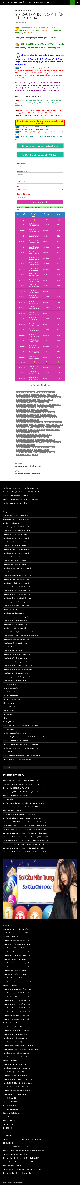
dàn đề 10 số (52, 395)
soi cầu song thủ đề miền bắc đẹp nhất (16, 602)
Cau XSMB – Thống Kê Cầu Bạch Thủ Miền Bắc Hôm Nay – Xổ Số (24, 492)
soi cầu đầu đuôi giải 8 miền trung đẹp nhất (18, 665)
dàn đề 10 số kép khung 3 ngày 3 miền (49, 405)
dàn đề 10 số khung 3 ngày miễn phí (27, 420)
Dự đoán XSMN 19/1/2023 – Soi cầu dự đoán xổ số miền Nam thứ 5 (25, 852)
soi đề (35, 455)
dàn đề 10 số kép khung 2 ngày (39, 402)
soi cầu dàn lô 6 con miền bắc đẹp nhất (16, 553)
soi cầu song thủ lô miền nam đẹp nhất (16, 639)
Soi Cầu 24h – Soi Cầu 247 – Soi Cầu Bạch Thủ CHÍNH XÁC (22, 725)
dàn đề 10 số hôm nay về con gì (26, 400)
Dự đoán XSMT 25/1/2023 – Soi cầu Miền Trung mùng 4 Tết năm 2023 (26, 840)
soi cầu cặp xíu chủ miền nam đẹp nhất (16, 617)
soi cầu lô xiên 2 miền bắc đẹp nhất (15, 557)
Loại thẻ (19, 179)
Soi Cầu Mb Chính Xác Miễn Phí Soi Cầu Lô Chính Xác (20, 488)
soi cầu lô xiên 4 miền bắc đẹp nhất (15, 564)
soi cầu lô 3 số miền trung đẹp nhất (15, 662)
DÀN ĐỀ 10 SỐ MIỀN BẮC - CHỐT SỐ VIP (27, 432)
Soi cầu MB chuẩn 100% (23, 11)
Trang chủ (6, 512)
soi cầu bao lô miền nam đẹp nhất (15, 613)
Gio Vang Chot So (8, 722)
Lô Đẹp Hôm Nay (8, 710)
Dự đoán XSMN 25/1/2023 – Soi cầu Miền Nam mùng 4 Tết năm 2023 (25, 837)
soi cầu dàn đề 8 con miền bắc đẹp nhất (40, 464)
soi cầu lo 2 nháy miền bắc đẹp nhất (15, 545)
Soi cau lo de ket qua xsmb (29, 30)
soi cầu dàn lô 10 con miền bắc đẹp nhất (17, 542)
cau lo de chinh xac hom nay (26, 392)
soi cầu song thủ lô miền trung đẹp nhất (17, 677)
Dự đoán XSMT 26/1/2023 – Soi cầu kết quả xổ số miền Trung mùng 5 (25, 829)
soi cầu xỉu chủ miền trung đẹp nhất (16, 680)
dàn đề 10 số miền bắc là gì (25, 440)
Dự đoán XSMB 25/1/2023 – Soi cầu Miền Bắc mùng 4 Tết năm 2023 (25, 833)
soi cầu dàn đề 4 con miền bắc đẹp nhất (17, 587)
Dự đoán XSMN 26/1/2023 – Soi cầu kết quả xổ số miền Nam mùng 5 (25, 825)
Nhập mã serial (22, 171)
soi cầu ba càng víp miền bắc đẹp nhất (16, 579)
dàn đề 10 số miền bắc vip (24, 450)
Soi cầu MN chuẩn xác (10, 609)
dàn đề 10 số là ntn (23, 427)
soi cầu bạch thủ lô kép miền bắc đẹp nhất (18, 530)
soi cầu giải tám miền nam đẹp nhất (15, 624)
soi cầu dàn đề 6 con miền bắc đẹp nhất (17, 590)
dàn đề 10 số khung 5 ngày (53, 422)
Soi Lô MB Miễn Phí (9, 714)
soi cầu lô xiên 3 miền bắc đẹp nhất (15, 560)
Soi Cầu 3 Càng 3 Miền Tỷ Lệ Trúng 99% (16, 495)
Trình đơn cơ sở (77, 2)
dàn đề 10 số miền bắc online (25, 445)
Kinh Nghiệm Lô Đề (9, 684)
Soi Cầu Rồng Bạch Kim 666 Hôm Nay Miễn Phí (18, 759)
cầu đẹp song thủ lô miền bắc (40, 385)
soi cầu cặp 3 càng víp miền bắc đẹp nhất (17, 575)
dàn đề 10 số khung (23, 410)
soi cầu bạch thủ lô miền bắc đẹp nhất (16, 534)
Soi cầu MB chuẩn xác (10, 572)
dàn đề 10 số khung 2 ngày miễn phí (27, 415)
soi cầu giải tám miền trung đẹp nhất (16, 673)
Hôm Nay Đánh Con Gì (10, 695)
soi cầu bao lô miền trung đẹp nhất (15, 650)
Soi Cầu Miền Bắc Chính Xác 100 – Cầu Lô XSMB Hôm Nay (22, 755)
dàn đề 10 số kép (22, 402)
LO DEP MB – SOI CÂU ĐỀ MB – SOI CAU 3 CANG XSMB (26, 2)
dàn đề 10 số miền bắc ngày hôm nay (28, 442)
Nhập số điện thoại (23, 194)
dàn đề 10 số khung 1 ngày (40, 410)
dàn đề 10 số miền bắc (53, 430)
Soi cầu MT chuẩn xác (10, 647)
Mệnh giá (20, 186)
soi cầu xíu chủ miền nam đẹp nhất (15, 643)
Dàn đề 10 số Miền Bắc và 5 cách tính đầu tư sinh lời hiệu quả (35, 447)
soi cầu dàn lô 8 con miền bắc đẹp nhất (16, 538)
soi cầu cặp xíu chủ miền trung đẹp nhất (17, 654)
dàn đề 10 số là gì (22, 425)
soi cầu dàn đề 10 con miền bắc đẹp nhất (17, 598)
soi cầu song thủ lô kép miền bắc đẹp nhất (17, 568)
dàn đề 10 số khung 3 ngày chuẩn (46, 417)
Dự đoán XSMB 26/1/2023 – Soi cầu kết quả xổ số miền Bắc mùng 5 (25, 822)
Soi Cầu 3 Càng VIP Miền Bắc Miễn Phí (15, 503)
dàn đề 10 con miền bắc (39, 395)
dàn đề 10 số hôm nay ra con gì (26, 397)
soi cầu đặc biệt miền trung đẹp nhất (16, 658)
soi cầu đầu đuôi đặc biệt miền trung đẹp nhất (19, 669)
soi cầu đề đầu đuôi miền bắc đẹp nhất (16, 605)
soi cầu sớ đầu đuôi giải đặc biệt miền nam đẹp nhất (21, 635)
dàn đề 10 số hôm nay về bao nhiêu (49, 397)
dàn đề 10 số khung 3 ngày (25, 417)
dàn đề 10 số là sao (37, 427)
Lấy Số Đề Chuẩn (8, 703)
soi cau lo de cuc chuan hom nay (44, 452)
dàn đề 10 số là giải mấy (37, 425)
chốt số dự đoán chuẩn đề (46, 392)
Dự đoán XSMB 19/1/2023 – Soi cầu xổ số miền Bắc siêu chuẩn (23, 848)
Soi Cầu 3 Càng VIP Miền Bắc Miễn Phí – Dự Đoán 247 (21, 499)
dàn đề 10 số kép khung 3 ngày (26, 405)
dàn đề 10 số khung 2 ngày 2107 (45, 412)
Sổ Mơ (5, 718)
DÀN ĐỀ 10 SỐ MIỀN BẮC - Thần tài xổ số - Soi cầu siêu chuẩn (34, 435)
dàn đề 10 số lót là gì (52, 427)
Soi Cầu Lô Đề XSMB (9, 707)
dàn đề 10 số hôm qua (45, 400)
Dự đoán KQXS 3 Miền (10, 688)
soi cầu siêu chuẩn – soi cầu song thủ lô (16, 515)
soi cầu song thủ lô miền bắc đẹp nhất (16, 527)
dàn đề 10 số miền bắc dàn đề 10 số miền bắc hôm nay (33, 437)
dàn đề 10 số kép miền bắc (46, 407)
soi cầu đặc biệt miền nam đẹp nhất (15, 620)
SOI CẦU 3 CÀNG (8, 729)
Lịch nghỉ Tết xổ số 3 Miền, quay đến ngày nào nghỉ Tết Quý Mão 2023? (26, 844)
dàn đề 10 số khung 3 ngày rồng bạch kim (29, 422)
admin (29, 22)
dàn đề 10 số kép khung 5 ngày (26, 407)
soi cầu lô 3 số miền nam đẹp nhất (15, 628)
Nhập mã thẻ (21, 164)
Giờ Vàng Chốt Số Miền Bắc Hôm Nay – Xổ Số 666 (19, 814)
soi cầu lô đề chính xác (24, 452)
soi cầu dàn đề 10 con (41, 450)
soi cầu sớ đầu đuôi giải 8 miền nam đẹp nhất (18, 632)
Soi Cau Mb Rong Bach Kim (12, 752)
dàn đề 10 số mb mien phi (36, 430)
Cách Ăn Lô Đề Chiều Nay (11, 699)
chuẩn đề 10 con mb (23, 395)
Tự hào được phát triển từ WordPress (13, 1182)
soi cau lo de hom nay (24, 455)
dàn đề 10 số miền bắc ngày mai (51, 442)
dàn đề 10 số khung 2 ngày (25, 412)
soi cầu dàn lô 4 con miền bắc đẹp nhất (16, 549)
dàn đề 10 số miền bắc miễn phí (45, 440)
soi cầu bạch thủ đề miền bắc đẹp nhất (40, 472)
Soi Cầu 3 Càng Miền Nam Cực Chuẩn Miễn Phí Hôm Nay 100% (23, 737)
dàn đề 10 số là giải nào (55, 425)
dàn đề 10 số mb (21, 430)
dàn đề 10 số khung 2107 (48, 415)
